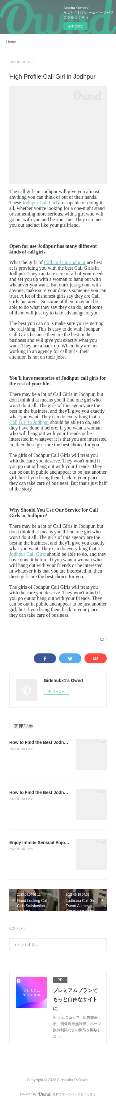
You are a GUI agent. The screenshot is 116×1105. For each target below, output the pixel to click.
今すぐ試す (75, 26)
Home (11, 42)
